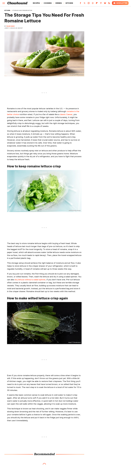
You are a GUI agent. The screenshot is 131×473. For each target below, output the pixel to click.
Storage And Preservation (22, 10)
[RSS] (109, 3)
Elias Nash (11, 26)
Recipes (36, 3)
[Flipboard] (97, 3)
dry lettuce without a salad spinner (30, 280)
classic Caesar (66, 114)
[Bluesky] (105, 3)
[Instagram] (88, 3)
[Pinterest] (101, 3)
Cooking (48, 3)
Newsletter (120, 3)
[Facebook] (80, 3)
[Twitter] (84, 3)
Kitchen (69, 3)
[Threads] (92, 3)
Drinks (58, 3)
